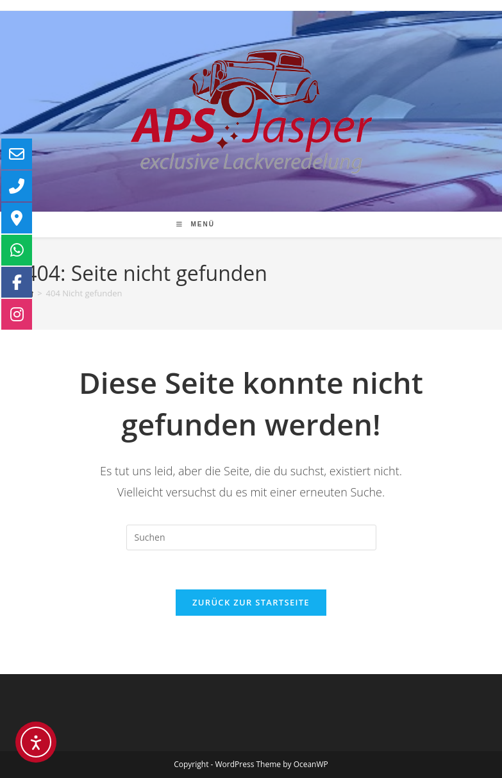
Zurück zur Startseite (251, 602)
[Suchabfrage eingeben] (251, 537)
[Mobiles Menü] (195, 224)
